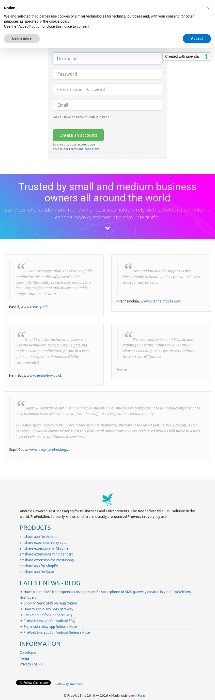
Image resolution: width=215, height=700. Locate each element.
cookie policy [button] (59, 21)
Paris (142, 695)
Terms (25, 658)
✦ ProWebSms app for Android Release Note (55, 632)
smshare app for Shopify (39, 566)
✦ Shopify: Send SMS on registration (48, 603)
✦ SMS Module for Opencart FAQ (46, 615)
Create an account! (78, 135)
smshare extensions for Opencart (46, 554)
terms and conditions (84, 148)
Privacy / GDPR (31, 664)
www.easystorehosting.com (51, 450)
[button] (208, 8)
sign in (93, 116)
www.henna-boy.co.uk (44, 375)
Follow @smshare (68, 684)
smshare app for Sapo (37, 572)
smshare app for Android (39, 537)
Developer (28, 652)
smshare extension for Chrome (44, 548)
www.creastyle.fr (34, 307)
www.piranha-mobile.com (161, 301)
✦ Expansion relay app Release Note (48, 627)
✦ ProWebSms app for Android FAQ (47, 621)
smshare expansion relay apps (43, 542)
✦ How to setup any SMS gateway (46, 609)
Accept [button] (197, 38)
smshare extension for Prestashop (47, 560)
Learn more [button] (22, 38)
